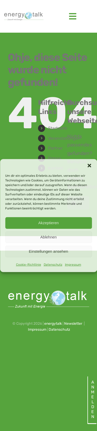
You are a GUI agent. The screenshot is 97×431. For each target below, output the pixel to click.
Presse (54, 158)
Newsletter (73, 323)
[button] (89, 165)
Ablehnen (48, 237)
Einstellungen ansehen (48, 251)
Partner (55, 148)
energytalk (53, 323)
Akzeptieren (48, 223)
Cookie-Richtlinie (28, 264)
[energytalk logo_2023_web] (23, 13)
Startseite (57, 128)
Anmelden (92, 399)
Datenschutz (53, 264)
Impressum (73, 264)
